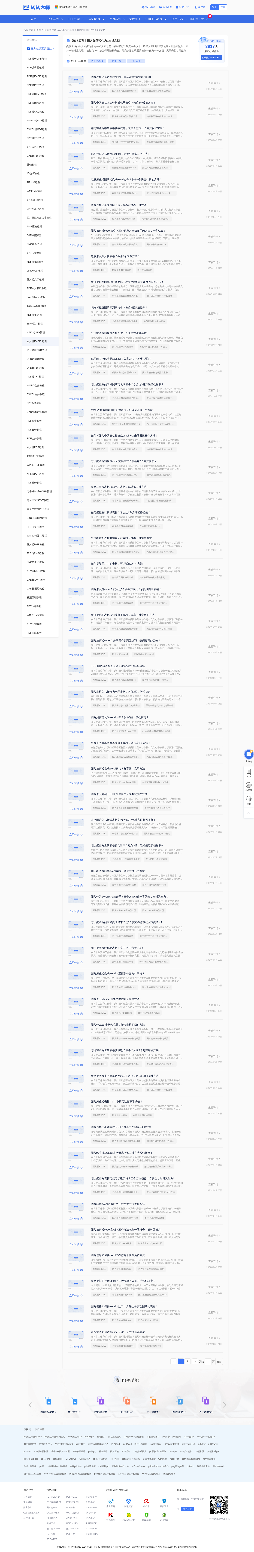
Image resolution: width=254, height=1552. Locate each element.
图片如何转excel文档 (122, 1243)
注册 (222, 7)
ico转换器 (114, 1459)
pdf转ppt (28, 1451)
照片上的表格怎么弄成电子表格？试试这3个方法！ (121, 742)
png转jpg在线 (177, 1466)
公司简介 (27, 1497)
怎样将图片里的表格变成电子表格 (157, 219)
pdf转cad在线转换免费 (128, 1474)
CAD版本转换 (53, 1513)
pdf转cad (127, 1444)
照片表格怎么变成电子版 (123, 219)
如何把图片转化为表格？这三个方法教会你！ (117, 947)
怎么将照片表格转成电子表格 (160, 142)
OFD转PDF (71, 1459)
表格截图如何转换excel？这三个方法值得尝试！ (119, 1331)
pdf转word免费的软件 (134, 1436)
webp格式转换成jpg (151, 1474)
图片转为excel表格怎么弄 (124, 910)
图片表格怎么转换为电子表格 (126, 705)
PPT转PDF (91, 1523)
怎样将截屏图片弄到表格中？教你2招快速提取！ (119, 307)
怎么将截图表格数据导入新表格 (157, 167)
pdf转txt (190, 1466)
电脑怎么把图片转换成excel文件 (127, 193)
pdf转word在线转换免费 (80, 1474)
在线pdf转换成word (64, 1444)
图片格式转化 (209, 1459)
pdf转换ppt (189, 1436)
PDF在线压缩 (79, 1451)
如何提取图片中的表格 (154, 321)
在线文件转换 (30, 1466)
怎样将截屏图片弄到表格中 (125, 321)
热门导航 (148, 7)
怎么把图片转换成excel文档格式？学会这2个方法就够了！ (125, 461)
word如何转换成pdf (206, 1436)
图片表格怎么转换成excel (124, 91)
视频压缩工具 (203, 1466)
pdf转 (41, 1466)
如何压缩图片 (153, 1436)
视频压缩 (103, 1451)
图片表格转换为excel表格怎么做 (157, 680)
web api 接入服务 (31, 1513)
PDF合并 (136, 61)
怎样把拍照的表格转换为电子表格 (127, 295)
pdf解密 (166, 1436)
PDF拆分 (126, 1451)
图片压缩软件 (140, 1444)
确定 (219, 1361)
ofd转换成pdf (169, 1474)
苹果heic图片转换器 (60, 1451)
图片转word (218, 1466)
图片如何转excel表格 (148, 1320)
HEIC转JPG (72, 1523)
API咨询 (165, 7)
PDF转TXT (52, 1539)
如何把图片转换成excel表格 (155, 782)
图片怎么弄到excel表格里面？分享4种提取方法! (119, 794)
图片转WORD (53, 1528)
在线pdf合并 (75, 1466)
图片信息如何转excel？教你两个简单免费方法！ (119, 1255)
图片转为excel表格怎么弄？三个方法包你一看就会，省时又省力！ (130, 896)
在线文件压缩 (149, 1459)
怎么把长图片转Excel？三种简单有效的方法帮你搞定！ (123, 1280)
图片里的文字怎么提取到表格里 (154, 603)
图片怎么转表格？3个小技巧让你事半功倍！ (117, 1101)
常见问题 (27, 1502)
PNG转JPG (91, 1528)
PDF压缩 (116, 61)
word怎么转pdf (75, 1436)
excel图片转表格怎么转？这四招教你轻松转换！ (119, 666)
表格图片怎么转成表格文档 (125, 833)
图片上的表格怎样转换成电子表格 (162, 295)
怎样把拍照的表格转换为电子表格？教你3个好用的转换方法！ (127, 281)
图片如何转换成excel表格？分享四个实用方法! (118, 768)
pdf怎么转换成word (33, 1436)
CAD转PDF (91, 1507)
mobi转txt (174, 1459)
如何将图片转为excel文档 (150, 1243)
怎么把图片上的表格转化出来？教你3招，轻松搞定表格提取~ (127, 845)
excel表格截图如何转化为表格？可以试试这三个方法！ (123, 409)
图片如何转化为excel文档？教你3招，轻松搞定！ (120, 717)
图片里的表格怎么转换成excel (156, 91)
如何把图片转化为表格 (122, 961)
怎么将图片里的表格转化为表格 (161, 1064)
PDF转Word (97, 61)
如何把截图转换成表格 (122, 526)
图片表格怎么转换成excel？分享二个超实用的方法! (121, 1127)
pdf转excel (58, 1459)
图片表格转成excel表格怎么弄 (126, 1038)
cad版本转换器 (41, 1451)
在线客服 (187, 1509)
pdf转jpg (92, 1451)
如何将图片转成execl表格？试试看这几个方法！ (119, 870)
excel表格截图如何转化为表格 (126, 424)
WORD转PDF (72, 1513)
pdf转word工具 (189, 1444)
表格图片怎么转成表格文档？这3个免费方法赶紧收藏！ (123, 819)
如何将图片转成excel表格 (154, 885)
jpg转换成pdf (156, 1444)
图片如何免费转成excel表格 (157, 833)
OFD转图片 (84, 1459)
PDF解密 (70, 1507)
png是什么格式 (100, 1459)
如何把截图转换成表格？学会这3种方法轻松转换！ (121, 512)
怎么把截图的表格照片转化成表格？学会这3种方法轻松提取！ (127, 384)
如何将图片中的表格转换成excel (127, 244)
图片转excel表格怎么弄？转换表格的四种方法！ (119, 1024)
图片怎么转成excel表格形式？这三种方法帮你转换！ (122, 1152)
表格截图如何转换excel (150, 526)
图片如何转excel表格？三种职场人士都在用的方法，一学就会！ (128, 230)
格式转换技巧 (45, 1444)
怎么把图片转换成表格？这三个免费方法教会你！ (120, 333)
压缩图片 (101, 1436)
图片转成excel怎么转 (154, 1218)
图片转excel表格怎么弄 (153, 910)
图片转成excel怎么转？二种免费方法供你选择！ (119, 1203)
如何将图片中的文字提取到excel (155, 577)
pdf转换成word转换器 (158, 1466)
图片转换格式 (30, 1444)
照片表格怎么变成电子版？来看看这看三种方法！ (120, 204)
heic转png (45, 1459)
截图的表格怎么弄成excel (124, 372)
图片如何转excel (120, 654)
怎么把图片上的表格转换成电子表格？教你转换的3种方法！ (126, 1075)
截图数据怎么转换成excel (124, 167)
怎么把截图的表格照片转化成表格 (127, 398)
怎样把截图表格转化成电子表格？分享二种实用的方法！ (124, 614)
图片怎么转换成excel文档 (159, 475)
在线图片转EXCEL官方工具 (59, 29)
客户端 (200, 7)
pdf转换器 (199, 1451)
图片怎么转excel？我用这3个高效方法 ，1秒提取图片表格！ (126, 589)
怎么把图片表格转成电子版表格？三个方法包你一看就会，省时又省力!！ (133, 1178)
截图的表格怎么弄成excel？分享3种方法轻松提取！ (121, 358)
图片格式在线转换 (120, 1466)
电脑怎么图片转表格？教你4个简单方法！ (115, 256)
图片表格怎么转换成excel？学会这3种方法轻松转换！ (122, 76)
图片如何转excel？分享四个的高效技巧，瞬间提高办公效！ (126, 640)
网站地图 (183, 1547)
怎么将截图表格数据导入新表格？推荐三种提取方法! (122, 537)
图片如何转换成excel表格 (124, 782)
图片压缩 (114, 1451)
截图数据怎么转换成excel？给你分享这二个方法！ (120, 153)
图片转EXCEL (99, 91)
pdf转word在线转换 (131, 1459)
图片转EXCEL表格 (32, 1474)
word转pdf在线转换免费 (55, 1474)
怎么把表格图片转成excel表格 (158, 1166)
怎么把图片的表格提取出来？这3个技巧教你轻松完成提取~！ (127, 922)
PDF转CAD (71, 1497)
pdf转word (213, 1444)
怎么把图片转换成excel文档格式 (162, 193)
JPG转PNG (71, 1518)
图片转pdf (115, 1444)
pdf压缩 (201, 1444)
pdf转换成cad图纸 (157, 1451)
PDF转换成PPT (54, 1502)
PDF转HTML (92, 1534)
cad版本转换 (186, 1451)
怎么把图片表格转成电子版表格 (127, 1192)
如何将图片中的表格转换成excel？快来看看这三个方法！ (124, 435)
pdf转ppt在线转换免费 (104, 1474)
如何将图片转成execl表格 (124, 885)
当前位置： (29, 29)
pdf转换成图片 (139, 1451)
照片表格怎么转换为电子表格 (159, 705)
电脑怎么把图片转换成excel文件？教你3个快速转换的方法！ (126, 179)
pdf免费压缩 (90, 1466)
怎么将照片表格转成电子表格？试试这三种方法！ (120, 486)
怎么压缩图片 (114, 1436)
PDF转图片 (91, 1497)
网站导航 (192, 1547)
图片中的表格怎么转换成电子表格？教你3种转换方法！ (123, 102)
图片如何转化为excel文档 (124, 731)
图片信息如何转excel (122, 1269)
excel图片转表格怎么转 (149, 1013)
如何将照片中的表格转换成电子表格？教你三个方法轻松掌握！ (128, 128)
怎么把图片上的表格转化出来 (126, 859)
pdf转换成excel (31, 1459)
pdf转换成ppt (213, 1451)
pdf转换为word (139, 1466)
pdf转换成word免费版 (57, 1466)
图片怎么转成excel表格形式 (125, 1166)
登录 (214, 7)
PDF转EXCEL (73, 1502)
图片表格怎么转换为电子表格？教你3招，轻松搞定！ (122, 691)
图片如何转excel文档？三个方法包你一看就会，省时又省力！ (127, 1229)
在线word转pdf (172, 1444)
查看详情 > (214, 83)
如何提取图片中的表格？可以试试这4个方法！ (118, 563)
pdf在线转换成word (191, 1459)
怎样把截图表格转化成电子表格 (161, 398)
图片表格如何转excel (156, 244)
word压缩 (162, 1459)
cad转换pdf (103, 1466)
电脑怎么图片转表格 (121, 270)
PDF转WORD (53, 1497)
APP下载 (183, 7)
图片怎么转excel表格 (122, 1013)
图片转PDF (52, 1507)
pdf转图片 (80, 1444)
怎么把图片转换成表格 (122, 347)
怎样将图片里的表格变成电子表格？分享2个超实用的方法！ (126, 1050)
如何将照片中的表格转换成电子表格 (162, 116)
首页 (34, 18)
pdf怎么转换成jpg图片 (54, 1436)
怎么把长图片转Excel (122, 1294)
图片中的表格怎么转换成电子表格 (127, 116)
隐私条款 (27, 1507)
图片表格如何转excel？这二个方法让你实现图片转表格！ (124, 1306)
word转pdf (89, 1436)
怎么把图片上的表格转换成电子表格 (155, 347)
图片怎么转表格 (144, 270)
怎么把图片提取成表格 (122, 603)
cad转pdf (173, 1451)
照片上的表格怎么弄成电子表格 (157, 372)
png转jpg (177, 1436)
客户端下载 (28, 1518)
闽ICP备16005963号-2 (168, 1547)
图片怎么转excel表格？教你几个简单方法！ (116, 999)
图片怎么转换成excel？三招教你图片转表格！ (118, 973)
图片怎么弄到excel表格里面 (125, 808)
